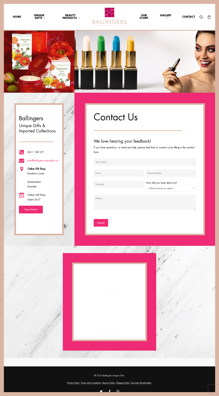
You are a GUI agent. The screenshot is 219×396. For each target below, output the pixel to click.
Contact (188, 17)
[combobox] (171, 188)
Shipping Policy (123, 383)
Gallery (165, 17)
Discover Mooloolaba (141, 383)
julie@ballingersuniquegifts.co (42, 160)
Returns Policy (108, 383)
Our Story (144, 16)
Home (17, 17)
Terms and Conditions (91, 383)
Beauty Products (71, 17)
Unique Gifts (39, 17)
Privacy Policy (73, 383)
